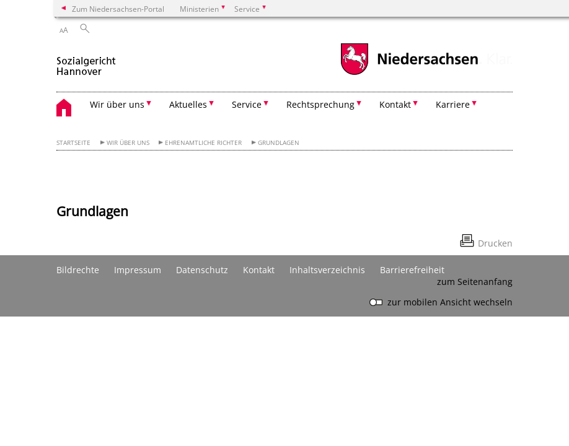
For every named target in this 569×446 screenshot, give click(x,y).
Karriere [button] (453, 104)
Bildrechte (77, 270)
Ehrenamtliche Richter (203, 143)
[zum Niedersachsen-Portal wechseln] (409, 73)
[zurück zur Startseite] (86, 61)
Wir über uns (128, 143)
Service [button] (247, 104)
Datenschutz (202, 270)
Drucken (495, 243)
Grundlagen (278, 143)
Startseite (73, 143)
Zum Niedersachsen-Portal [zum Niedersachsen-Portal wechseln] (118, 9)
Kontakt (259, 270)
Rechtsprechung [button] (320, 104)
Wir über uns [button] (117, 104)
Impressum (137, 270)
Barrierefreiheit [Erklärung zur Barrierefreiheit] (412, 270)
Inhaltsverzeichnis (327, 270)
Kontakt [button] (395, 104)
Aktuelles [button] (188, 104)
